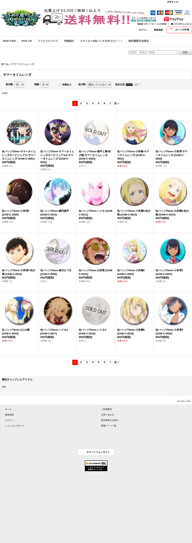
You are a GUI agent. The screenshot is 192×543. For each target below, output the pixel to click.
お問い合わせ (107, 414)
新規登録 (158, 30)
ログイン (143, 30)
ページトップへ (184, 401)
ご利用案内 (106, 409)
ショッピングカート (14, 425)
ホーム (8, 409)
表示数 (10, 84)
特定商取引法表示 (109, 420)
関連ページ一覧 (108, 425)
